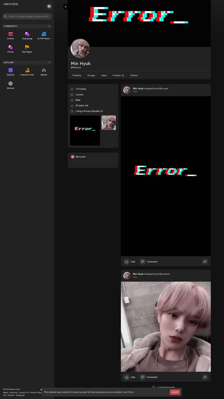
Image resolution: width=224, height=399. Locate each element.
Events (10, 36)
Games (43, 72)
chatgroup (20, 395)
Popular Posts (27, 72)
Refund (11, 395)
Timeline (76, 75)
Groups (91, 75)
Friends (118, 75)
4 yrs (135, 91)
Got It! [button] (175, 392)
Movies (10, 85)
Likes (104, 75)
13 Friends (81, 89)
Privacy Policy (36, 393)
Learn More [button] (128, 392)
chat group (27, 36)
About (5, 393)
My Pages (27, 49)
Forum (10, 49)
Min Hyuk (138, 88)
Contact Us (24, 393)
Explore (10, 72)
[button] (27, 16)
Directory (13, 393)
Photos (134, 75)
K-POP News (44, 36)
